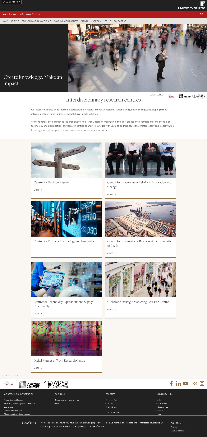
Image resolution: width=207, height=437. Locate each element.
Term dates (162, 403)
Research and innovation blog (67, 399)
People (107, 21)
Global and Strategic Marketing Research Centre (138, 301)
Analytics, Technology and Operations (19, 403)
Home (5, 21)
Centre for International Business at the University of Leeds (139, 243)
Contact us (120, 21)
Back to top (9, 375)
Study (14, 21)
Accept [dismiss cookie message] (176, 422)
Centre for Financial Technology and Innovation (64, 241)
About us (96, 21)
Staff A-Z (110, 403)
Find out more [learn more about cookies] (177, 430)
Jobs (159, 399)
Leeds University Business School (21, 14)
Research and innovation (35, 21)
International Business (13, 410)
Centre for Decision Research (52, 182)
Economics (8, 406)
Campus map (163, 406)
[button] (201, 14)
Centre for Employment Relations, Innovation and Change (139, 184)
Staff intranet (111, 406)
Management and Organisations (17, 413)
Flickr (57, 403)
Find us (160, 410)
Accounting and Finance (14, 399)
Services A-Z (111, 399)
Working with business (66, 21)
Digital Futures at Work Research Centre (59, 360)
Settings (174, 427)
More (37, 190)
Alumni (84, 21)
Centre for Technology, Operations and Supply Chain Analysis (63, 303)
